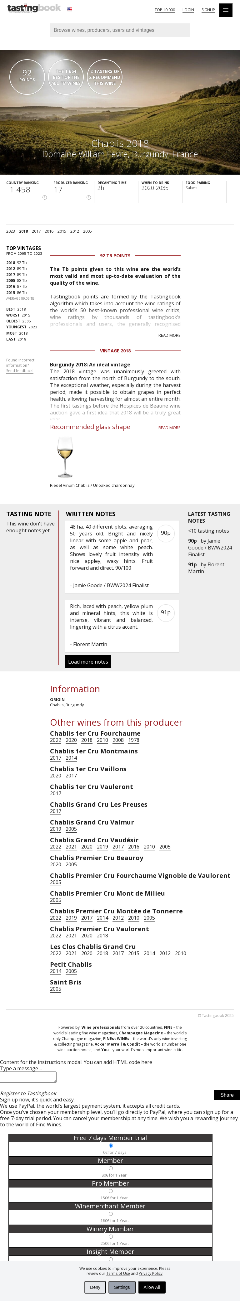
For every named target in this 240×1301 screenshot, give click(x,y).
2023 (10, 231)
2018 (23, 231)
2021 (71, 846)
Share (227, 1097)
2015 (62, 231)
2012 (74, 231)
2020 (71, 740)
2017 (36, 231)
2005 (87, 231)
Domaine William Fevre (85, 154)
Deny (95, 1287)
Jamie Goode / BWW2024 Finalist (210, 547)
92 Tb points (115, 256)
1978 (133, 740)
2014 (71, 757)
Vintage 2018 (115, 351)
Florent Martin (90, 644)
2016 (49, 231)
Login (188, 9)
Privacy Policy (150, 1273)
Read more (169, 335)
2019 (55, 828)
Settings (122, 1287)
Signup (208, 9)
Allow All (152, 1287)
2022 (55, 740)
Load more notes (88, 661)
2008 (118, 740)
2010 (102, 740)
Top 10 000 (165, 9)
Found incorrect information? (20, 365)
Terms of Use (118, 1273)
